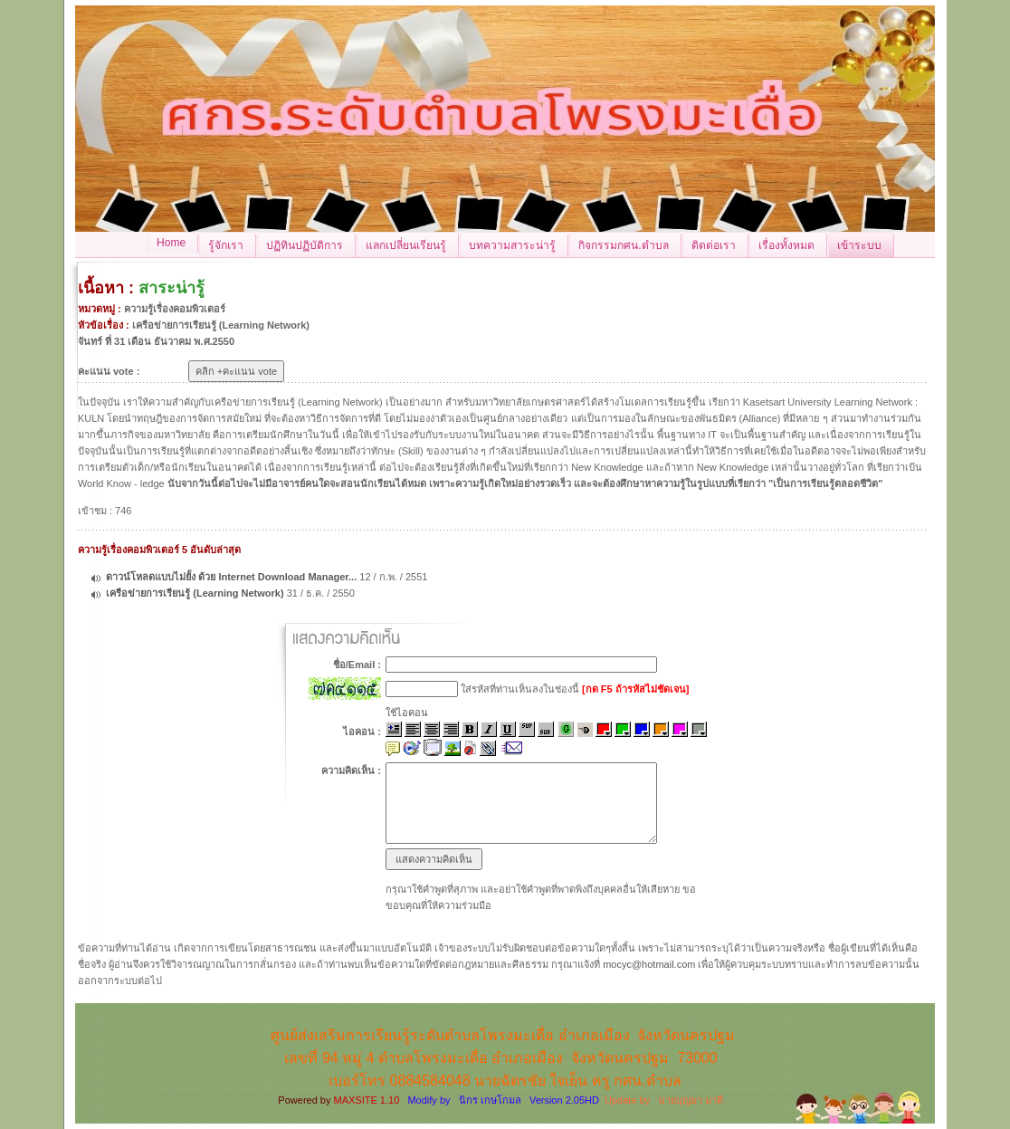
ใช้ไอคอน (407, 712)
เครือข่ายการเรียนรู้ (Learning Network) (194, 593)
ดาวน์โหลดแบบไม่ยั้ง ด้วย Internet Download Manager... (231, 576)
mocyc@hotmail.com (649, 964)
